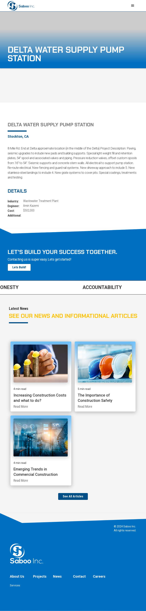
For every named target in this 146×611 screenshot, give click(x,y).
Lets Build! (19, 267)
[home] (21, 5)
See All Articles (73, 496)
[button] (132, 5)
